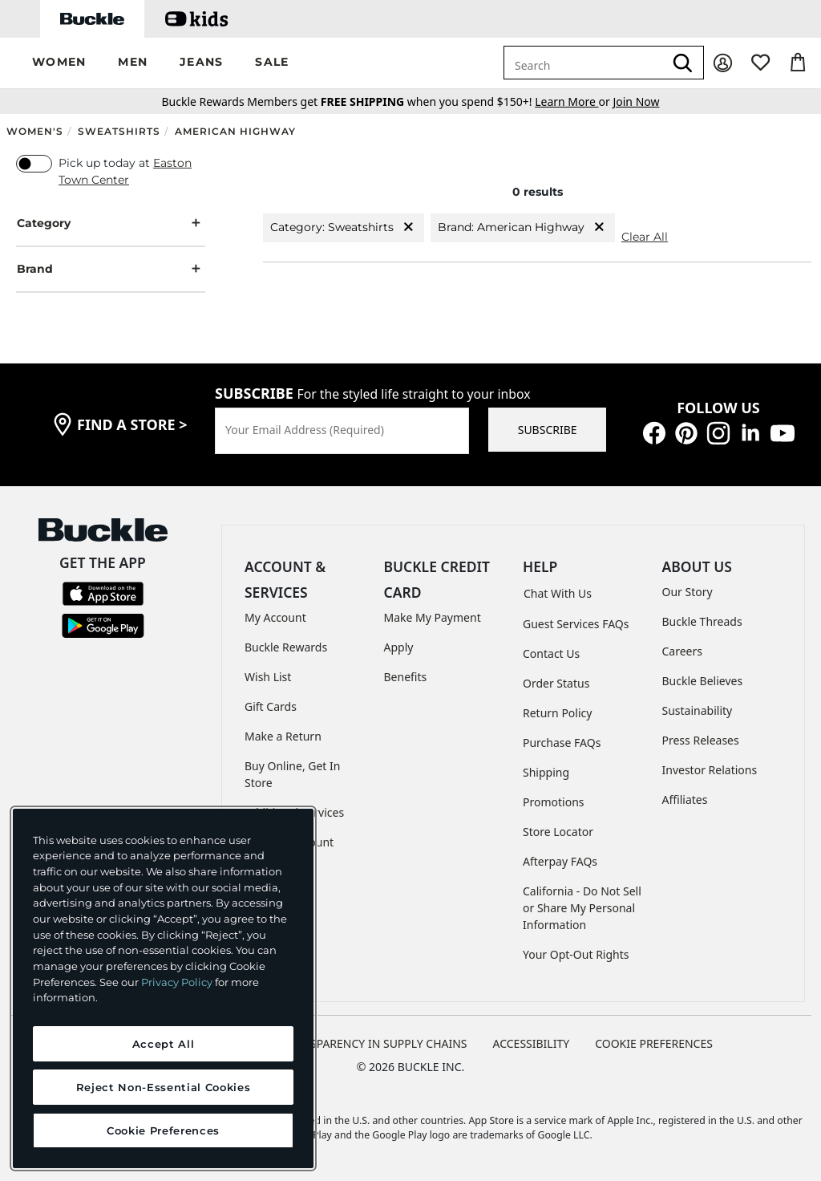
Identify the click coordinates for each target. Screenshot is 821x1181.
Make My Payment (432, 617)
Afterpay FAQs (560, 861)
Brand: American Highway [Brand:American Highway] (523, 227)
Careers (682, 651)
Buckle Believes (702, 680)
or (574, 101)
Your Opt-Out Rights (576, 954)
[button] (59, 63)
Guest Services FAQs (576, 623)
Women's (34, 131)
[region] (163, 988)
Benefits (405, 676)
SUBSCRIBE (547, 429)
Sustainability (697, 710)
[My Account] (723, 63)
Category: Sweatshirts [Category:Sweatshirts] (343, 227)
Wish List (268, 676)
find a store (132, 424)
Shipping (546, 772)
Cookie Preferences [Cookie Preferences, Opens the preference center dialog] (163, 1130)
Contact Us (551, 653)
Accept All (163, 1043)
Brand (110, 269)
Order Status (556, 683)
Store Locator (558, 831)
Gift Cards (271, 706)
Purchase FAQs (562, 742)
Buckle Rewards (286, 647)
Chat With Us (558, 593)
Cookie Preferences (654, 1043)
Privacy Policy (176, 982)
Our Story (687, 591)
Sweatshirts (119, 131)
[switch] (34, 163)
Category (110, 223)
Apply (399, 647)
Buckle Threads (702, 621)
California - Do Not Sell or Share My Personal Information (582, 907)
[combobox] (583, 63)
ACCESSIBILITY (531, 1043)
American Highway (235, 131)
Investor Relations (710, 769)
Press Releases (700, 740)
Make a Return (283, 736)
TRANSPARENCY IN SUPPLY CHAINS (374, 1043)
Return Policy (557, 712)
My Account (275, 617)
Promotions (553, 802)
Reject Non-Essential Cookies (163, 1087)
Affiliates (685, 799)
